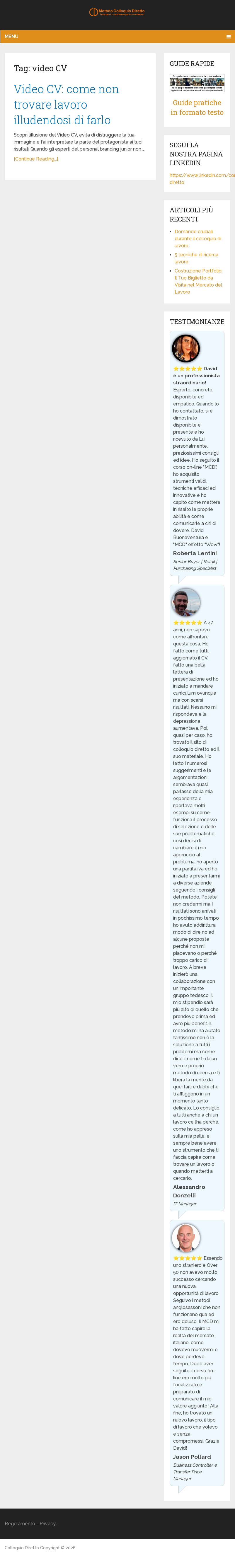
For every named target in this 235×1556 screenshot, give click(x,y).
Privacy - (49, 1523)
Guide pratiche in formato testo (197, 107)
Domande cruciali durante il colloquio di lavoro (198, 238)
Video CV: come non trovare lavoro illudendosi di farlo (66, 104)
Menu (11, 36)
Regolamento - (22, 1523)
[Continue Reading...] (36, 159)
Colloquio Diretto (22, 1547)
